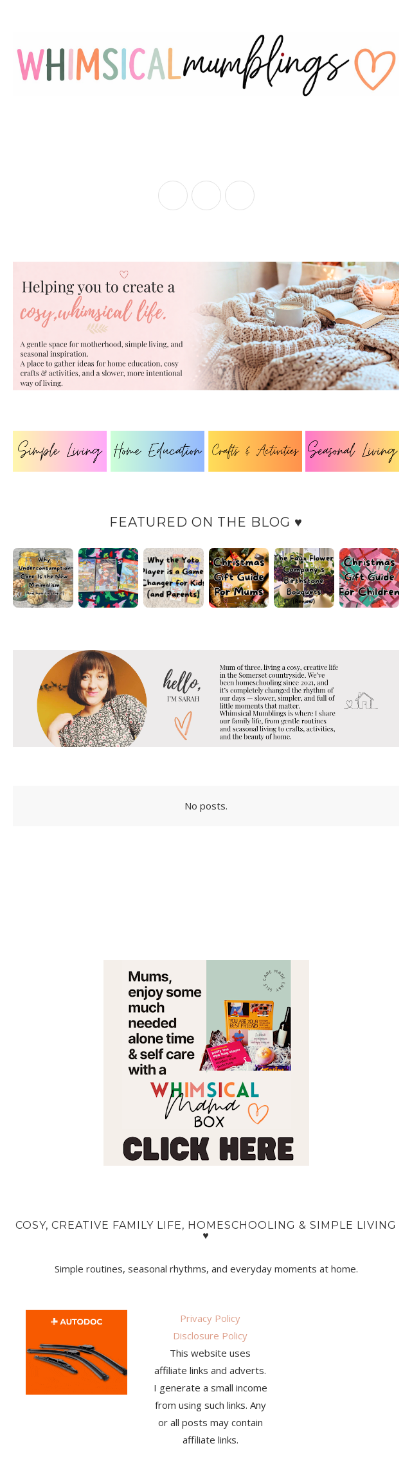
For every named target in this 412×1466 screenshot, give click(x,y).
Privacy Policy (210, 1318)
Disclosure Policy (210, 1335)
